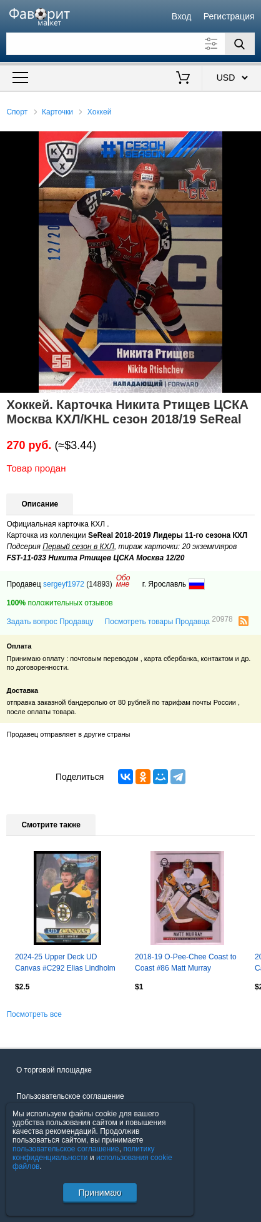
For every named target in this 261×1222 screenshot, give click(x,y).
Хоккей (99, 112)
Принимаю (99, 1193)
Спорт (16, 112)
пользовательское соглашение (65, 1148)
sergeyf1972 (63, 584)
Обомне (123, 581)
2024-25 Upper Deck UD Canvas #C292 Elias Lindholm (65, 962)
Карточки (57, 112)
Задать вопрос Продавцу (49, 621)
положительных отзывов (59, 602)
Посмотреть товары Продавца (169, 621)
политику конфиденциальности (83, 1153)
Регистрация (229, 16)
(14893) (99, 584)
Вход (182, 16)
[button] (250, 143)
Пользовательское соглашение (70, 1096)
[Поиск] (240, 44)
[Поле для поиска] (130, 44)
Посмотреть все (33, 1014)
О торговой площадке (54, 1070)
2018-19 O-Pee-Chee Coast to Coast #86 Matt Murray (186, 962)
